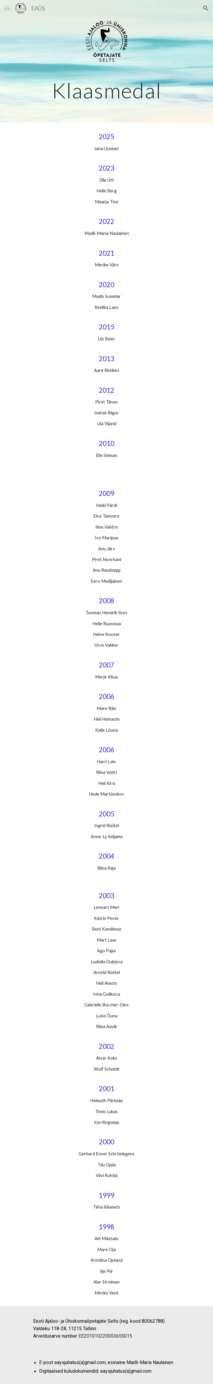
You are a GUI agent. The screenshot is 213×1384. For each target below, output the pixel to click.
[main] (106, 90)
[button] (7, 8)
